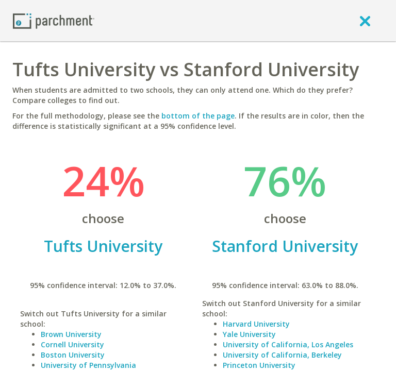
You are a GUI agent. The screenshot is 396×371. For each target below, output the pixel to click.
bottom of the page (198, 116)
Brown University (71, 334)
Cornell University (72, 344)
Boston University (73, 355)
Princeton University (259, 365)
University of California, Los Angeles (288, 344)
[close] (365, 20)
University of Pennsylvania (88, 365)
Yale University (249, 334)
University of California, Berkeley (282, 355)
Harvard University (256, 324)
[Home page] (53, 20)
